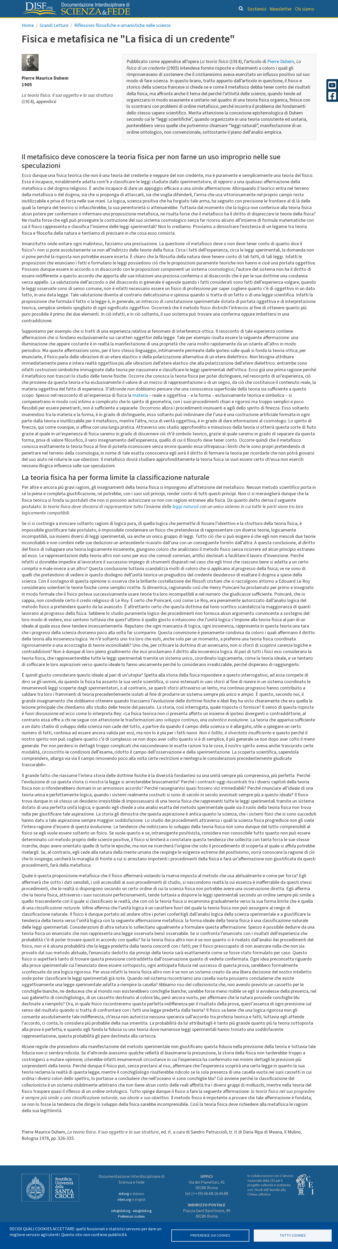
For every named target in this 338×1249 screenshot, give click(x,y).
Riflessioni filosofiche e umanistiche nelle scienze (122, 36)
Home (28, 36)
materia (140, 406)
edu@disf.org (142, 1211)
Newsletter (281, 9)
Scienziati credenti (242, 22)
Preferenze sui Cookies (210, 1235)
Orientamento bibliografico (142, 22)
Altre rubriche (290, 22)
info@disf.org (120, 1211)
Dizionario (200, 22)
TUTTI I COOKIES (293, 1235)
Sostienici (256, 9)
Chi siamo (304, 9)
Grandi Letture (78, 22)
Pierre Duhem (280, 72)
